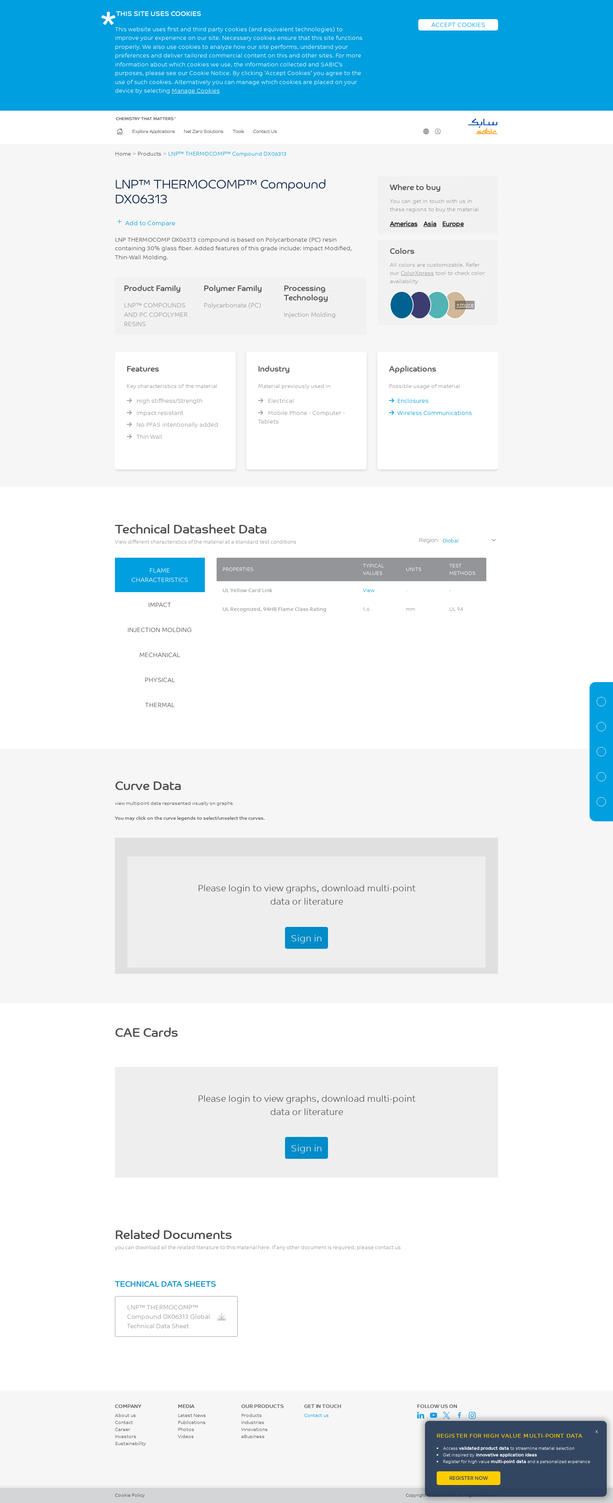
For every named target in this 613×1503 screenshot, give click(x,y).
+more (465, 304)
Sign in (306, 938)
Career (122, 1429)
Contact (124, 1422)
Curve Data (601, 751)
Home (119, 132)
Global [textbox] (451, 540)
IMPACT (159, 604)
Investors (125, 1436)
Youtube (433, 1415)
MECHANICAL (159, 654)
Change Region (425, 132)
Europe (453, 223)
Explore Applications (153, 132)
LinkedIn (420, 1415)
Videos (186, 1436)
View (369, 590)
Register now (468, 1478)
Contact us (316, 1415)
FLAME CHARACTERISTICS (159, 575)
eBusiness (253, 1436)
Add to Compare (150, 223)
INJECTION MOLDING (159, 629)
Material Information (601, 701)
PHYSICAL (160, 679)
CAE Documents (601, 776)
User (437, 132)
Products (149, 153)
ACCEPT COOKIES (458, 24)
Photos (186, 1429)
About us (125, 1415)
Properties (601, 726)
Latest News (192, 1415)
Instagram (472, 1415)
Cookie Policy (130, 1495)
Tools (238, 132)
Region (428, 540)
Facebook (459, 1415)
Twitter (446, 1415)
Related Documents (601, 801)
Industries (252, 1422)
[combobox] (468, 540)
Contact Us (265, 132)
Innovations (254, 1429)
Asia (429, 223)
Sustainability (130, 1443)
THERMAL (160, 704)
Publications (192, 1422)
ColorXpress (417, 273)
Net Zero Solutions (203, 132)
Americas (404, 223)
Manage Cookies (196, 90)
